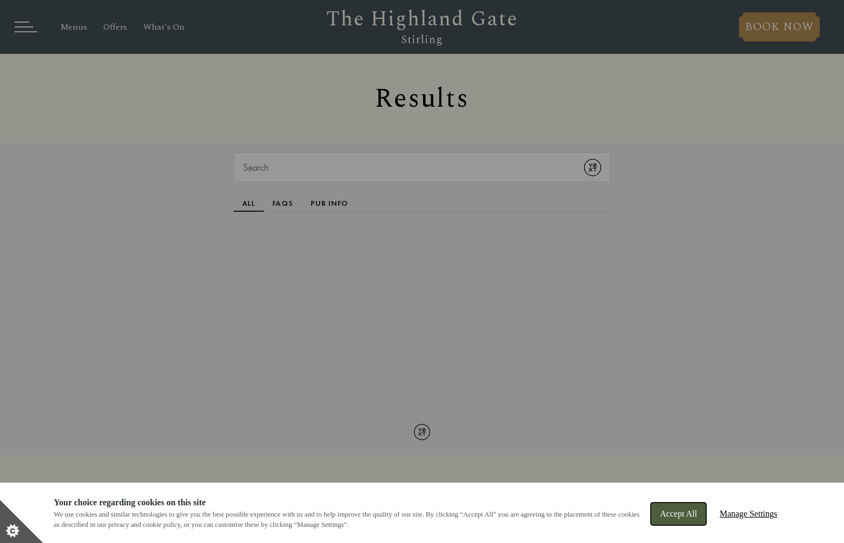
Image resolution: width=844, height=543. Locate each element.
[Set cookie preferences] (21, 521)
